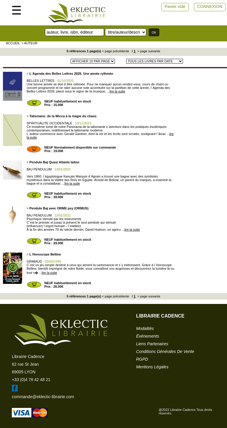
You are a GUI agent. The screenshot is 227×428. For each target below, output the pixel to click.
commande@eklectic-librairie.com (43, 396)
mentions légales (152, 366)
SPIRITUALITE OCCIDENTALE (49, 123)
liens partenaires (152, 343)
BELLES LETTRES (40, 80)
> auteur (30, 43)
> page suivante (148, 51)
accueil (13, 43)
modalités (145, 328)
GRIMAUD (34, 261)
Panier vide (175, 6)
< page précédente (115, 51)
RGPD (142, 359)
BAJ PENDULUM (39, 169)
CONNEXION (209, 6)
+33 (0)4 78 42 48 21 (31, 379)
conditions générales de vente (165, 351)
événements (147, 336)
